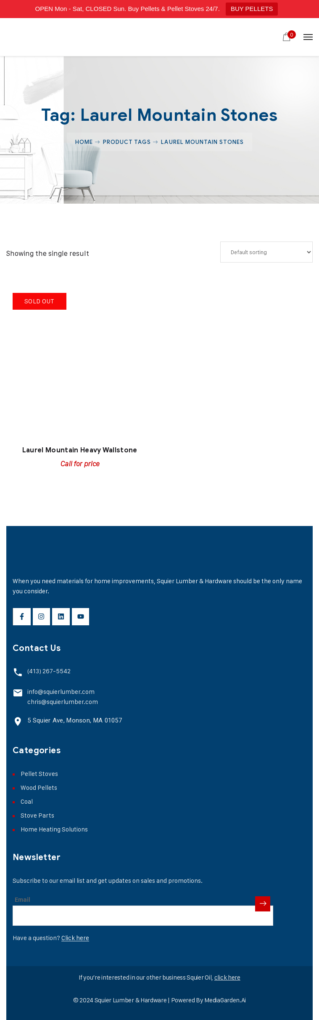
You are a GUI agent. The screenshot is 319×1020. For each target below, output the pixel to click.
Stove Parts (37, 815)
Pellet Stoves (39, 774)
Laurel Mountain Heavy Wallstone (79, 450)
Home (84, 141)
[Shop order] (266, 252)
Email (22, 899)
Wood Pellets (39, 788)
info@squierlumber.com (61, 692)
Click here (75, 938)
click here (227, 977)
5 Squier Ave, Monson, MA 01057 (74, 720)
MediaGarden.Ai (225, 1000)
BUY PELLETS (252, 8)
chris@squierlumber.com (62, 702)
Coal (27, 801)
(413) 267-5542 (49, 671)
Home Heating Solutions (54, 829)
